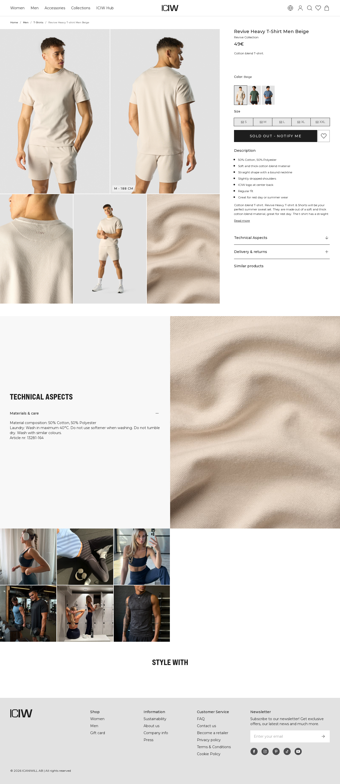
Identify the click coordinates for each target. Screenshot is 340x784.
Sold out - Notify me (275, 136)
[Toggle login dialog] (300, 8)
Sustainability (155, 719)
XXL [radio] (320, 122)
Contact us (206, 726)
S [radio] (244, 122)
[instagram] (265, 751)
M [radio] (262, 122)
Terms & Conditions (214, 747)
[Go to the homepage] (170, 8)
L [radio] (282, 122)
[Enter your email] (283, 736)
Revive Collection (247, 37)
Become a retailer (212, 733)
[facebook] (254, 751)
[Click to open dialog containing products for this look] (28, 557)
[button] (55, 111)
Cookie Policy (209, 754)
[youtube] (298, 751)
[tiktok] (287, 751)
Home (14, 22)
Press (148, 740)
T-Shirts (39, 22)
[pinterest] (276, 751)
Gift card (97, 733)
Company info (156, 733)
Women (17, 8)
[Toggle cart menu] (326, 8)
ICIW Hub (104, 8)
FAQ (201, 719)
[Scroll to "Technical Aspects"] (281, 238)
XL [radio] (301, 122)
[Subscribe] (323, 736)
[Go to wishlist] (318, 8)
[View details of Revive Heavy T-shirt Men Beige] (240, 95)
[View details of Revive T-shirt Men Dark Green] (254, 95)
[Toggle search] (309, 8)
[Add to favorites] (324, 136)
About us (151, 726)
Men (34, 8)
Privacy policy (209, 740)
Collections (80, 8)
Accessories (54, 8)
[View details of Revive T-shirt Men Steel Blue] (268, 95)
